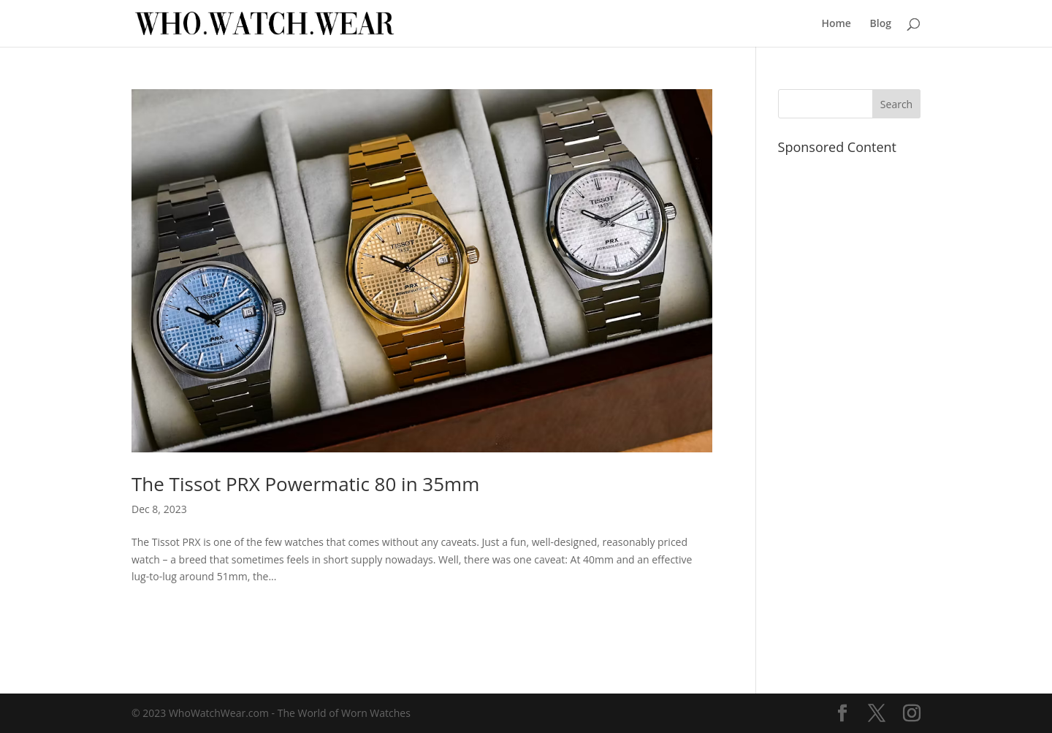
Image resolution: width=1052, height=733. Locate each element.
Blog (880, 24)
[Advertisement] (849, 415)
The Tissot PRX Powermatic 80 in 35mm (305, 484)
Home (836, 24)
